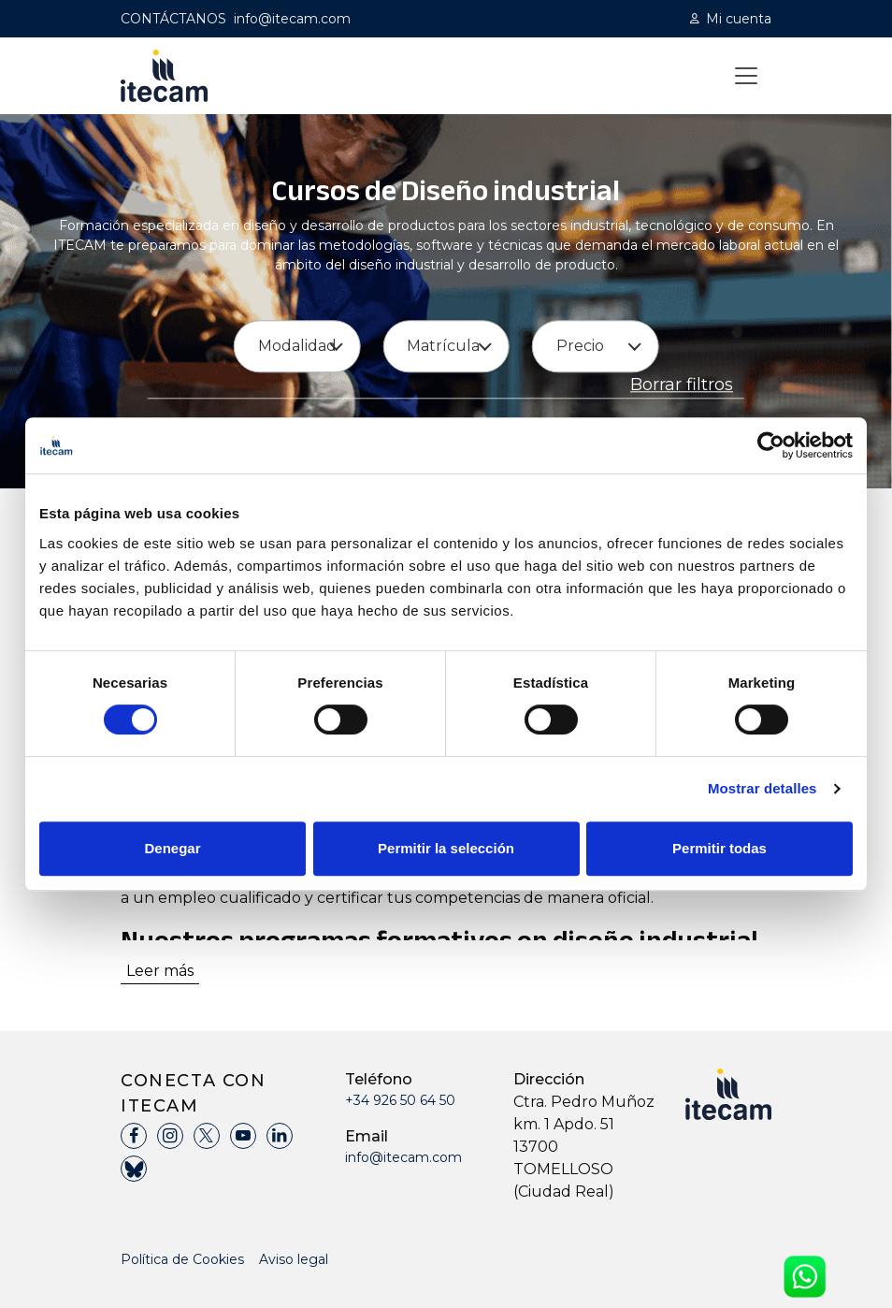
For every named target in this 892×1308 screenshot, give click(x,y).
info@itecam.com (292, 18)
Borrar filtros (681, 385)
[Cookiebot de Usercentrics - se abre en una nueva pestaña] (771, 445)
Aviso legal (293, 1259)
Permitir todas (719, 848)
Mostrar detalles (762, 788)
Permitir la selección (446, 848)
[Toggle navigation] (746, 76)
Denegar (172, 848)
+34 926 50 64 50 (400, 1100)
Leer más (160, 971)
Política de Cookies (182, 1259)
